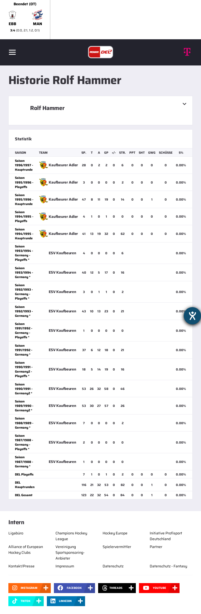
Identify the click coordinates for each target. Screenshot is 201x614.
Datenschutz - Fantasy (168, 566)
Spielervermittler (117, 547)
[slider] (100, 19)
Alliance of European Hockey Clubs (25, 549)
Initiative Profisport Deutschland (166, 536)
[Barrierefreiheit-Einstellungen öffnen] (192, 315)
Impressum (64, 566)
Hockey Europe (115, 533)
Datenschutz (113, 566)
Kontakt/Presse (21, 566)
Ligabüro (15, 533)
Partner (156, 547)
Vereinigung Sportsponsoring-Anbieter (70, 552)
